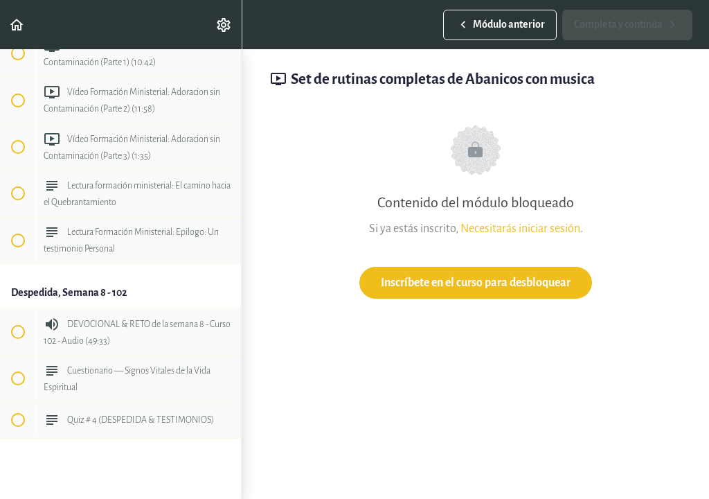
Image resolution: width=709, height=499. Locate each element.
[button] (17, 24)
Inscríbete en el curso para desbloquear (476, 282)
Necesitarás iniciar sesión (520, 228)
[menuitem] (224, 24)
